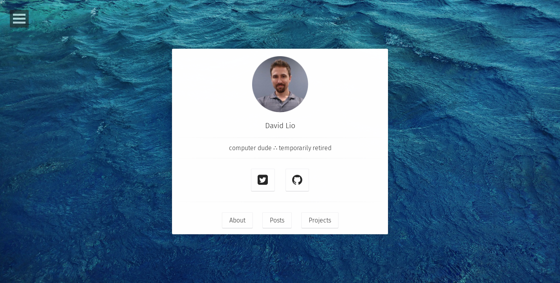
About (237, 220)
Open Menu (19, 19)
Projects (320, 220)
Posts (277, 220)
